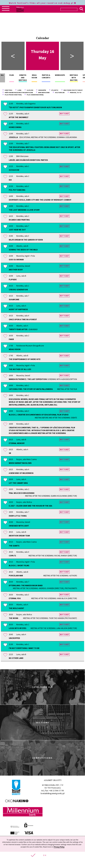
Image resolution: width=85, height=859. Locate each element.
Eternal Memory (17, 443)
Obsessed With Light (19, 526)
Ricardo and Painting (19, 220)
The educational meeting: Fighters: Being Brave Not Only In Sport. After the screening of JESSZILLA (44, 148)
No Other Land (16, 658)
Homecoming (15, 127)
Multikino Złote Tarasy (71, 90)
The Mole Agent (16, 608)
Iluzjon (28, 90)
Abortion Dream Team (19, 535)
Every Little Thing (18, 516)
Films (11, 75)
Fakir (11, 339)
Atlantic (53, 90)
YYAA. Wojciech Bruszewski (43, 494)
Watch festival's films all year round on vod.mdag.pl (42, 3)
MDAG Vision (14, 349)
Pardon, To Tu (74, 92)
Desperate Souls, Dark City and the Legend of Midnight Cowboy (40, 200)
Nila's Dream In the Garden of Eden (26, 240)
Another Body (16, 269)
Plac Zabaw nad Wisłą (33, 95)
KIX (10, 180)
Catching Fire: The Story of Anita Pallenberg (43, 389)
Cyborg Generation (18, 289)
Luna (18, 90)
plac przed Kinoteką (11, 95)
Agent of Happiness (18, 309)
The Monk (43, 618)
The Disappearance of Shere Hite (24, 359)
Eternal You (43, 598)
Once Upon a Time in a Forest (23, 319)
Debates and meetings (23, 77)
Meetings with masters (74, 77)
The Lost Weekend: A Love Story (24, 210)
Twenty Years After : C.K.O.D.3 (23, 329)
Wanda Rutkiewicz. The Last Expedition (43, 379)
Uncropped (14, 638)
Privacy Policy (59, 847)
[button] (42, 855)
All (2, 75)
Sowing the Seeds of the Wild (23, 249)
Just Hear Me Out (17, 229)
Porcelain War (43, 575)
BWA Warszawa (43, 92)
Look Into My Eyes (43, 628)
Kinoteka (7, 90)
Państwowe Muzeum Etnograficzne (17, 92)
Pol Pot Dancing (17, 190)
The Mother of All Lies (20, 369)
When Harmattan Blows (20, 463)
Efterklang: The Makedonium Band (43, 587)
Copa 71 (43, 555)
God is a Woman (16, 259)
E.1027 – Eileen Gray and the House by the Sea (30, 506)
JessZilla (43, 137)
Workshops (60, 75)
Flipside (13, 279)
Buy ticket (64, 114)
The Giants (14, 545)
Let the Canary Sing (18, 483)
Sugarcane (14, 299)
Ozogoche (14, 170)
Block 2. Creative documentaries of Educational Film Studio (43, 416)
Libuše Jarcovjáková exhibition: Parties (28, 160)
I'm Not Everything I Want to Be (24, 648)
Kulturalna (59, 92)
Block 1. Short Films (19, 565)
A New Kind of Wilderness (21, 473)
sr (10, 453)
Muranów (41, 90)
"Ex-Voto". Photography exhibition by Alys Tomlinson (35, 107)
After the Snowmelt (18, 117)
